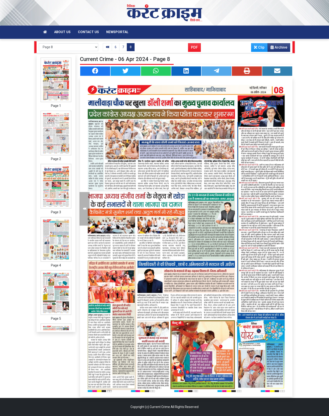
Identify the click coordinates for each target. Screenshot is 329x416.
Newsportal (117, 32)
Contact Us (88, 32)
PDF (194, 47)
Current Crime (160, 407)
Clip (259, 47)
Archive (277, 48)
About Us (62, 32)
